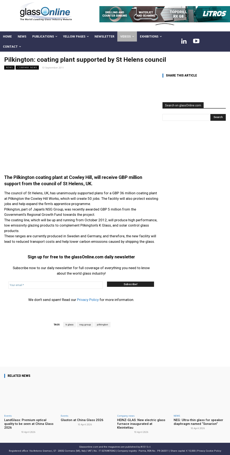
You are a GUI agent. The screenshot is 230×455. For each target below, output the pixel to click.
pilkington (102, 324)
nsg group (85, 324)
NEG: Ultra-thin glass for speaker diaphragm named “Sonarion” (198, 422)
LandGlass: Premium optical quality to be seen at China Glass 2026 (28, 423)
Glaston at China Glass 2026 (82, 420)
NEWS (9, 68)
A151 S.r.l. (146, 447)
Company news (27, 68)
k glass (69, 324)
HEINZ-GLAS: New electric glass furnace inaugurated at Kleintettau (141, 423)
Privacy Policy (88, 300)
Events (8, 416)
